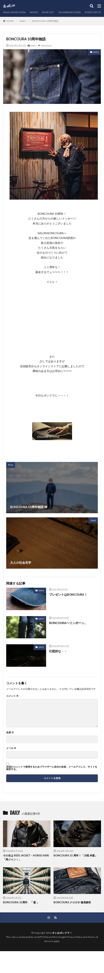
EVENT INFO (92, 12)
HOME (10, 21)
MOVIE (34, 12)
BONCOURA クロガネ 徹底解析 (72, 902)
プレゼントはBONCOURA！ (68, 594)
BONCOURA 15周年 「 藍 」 (21, 902)
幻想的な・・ (58, 651)
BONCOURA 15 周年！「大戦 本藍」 (75, 855)
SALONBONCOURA (69, 12)
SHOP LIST (48, 12)
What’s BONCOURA (14, 12)
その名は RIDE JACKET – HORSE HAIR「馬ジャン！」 (26, 857)
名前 (10, 732)
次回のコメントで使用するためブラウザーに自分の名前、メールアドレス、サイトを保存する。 (51, 768)
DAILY (23, 20)
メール (11, 748)
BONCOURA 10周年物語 (45, 20)
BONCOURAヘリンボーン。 (68, 623)
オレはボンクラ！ (62, 932)
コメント (12, 696)
